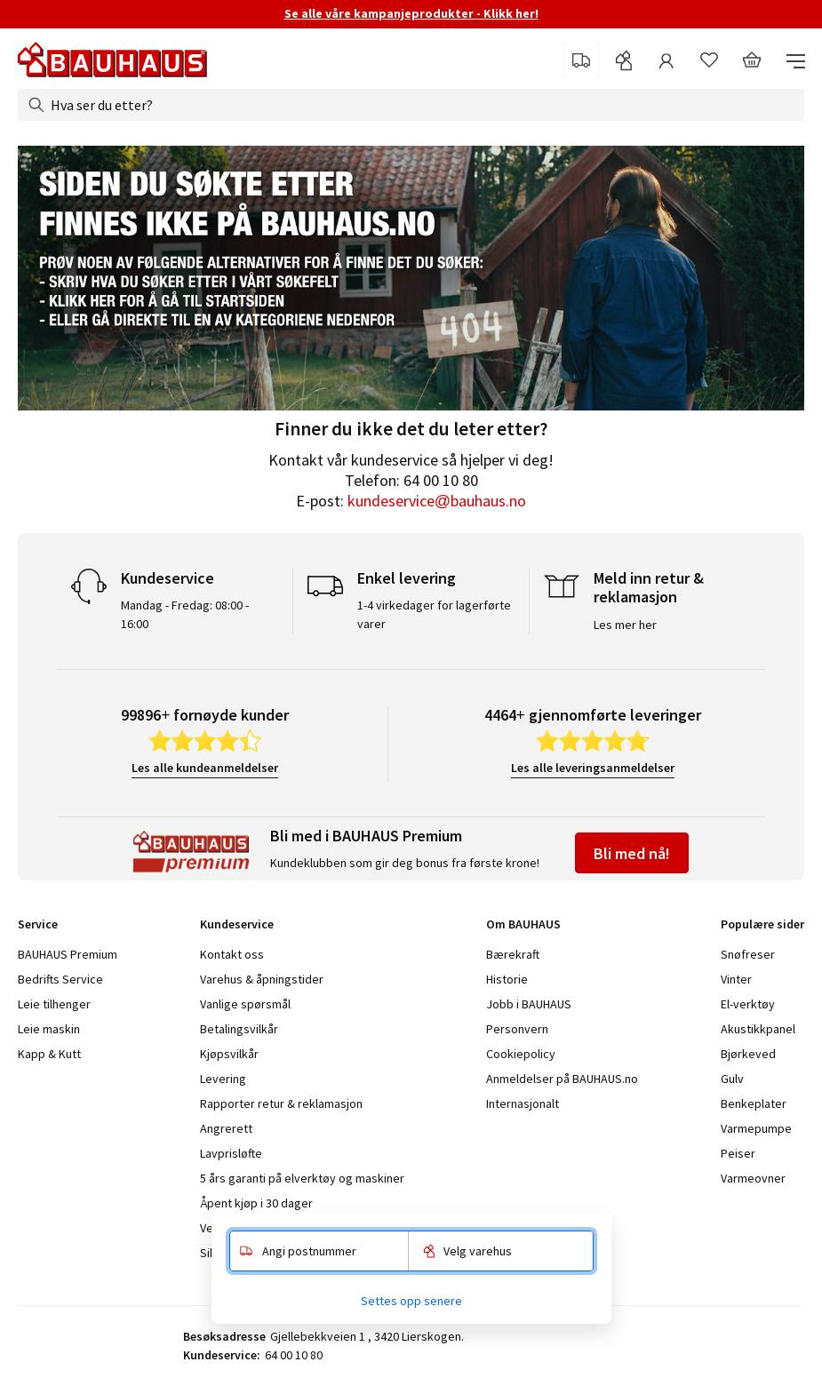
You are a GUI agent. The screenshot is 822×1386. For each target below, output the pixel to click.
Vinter (736, 979)
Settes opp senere (411, 1301)
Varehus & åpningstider (261, 979)
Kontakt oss (232, 954)
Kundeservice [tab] (237, 924)
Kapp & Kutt (49, 1054)
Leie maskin (49, 1029)
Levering (223, 1079)
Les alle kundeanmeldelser (205, 768)
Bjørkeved (748, 1054)
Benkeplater (753, 1103)
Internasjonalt (522, 1103)
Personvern (517, 1029)
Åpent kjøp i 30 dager (256, 1203)
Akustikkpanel (758, 1029)
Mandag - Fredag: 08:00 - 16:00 (185, 614)
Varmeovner (753, 1178)
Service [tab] (38, 924)
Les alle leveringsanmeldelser (592, 768)
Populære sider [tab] (762, 924)
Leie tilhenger (54, 1004)
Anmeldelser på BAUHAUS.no (562, 1079)
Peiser (738, 1153)
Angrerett (226, 1128)
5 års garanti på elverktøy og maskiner (302, 1178)
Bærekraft (512, 954)
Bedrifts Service (60, 979)
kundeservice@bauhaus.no (436, 500)
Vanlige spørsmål (245, 1004)
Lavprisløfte (231, 1153)
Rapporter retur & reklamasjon (281, 1103)
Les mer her (625, 625)
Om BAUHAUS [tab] (523, 924)
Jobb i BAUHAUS (528, 1004)
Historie (507, 979)
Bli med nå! (632, 853)
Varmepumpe (756, 1128)
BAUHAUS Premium (67, 954)
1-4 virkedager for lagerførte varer (434, 614)
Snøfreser (748, 954)
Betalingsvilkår (239, 1029)
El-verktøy (748, 1004)
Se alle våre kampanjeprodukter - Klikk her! (411, 13)
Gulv (732, 1079)
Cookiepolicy (520, 1054)
